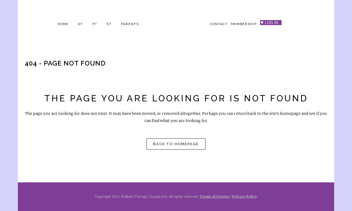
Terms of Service (214, 196)
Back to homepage (176, 144)
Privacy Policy (244, 196)
